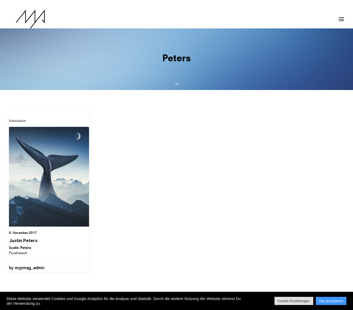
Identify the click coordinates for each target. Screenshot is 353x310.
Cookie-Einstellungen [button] (294, 301)
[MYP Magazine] (23, 19)
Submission (17, 120)
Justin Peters (23, 240)
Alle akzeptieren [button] (331, 301)
